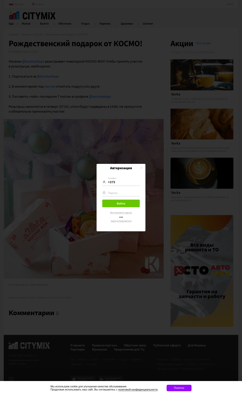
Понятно (179, 388)
